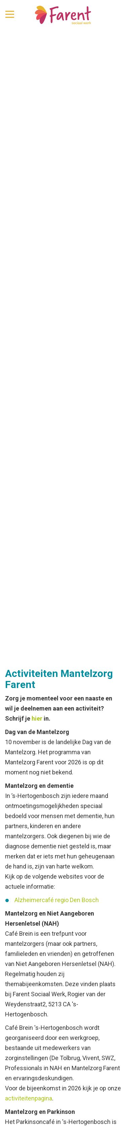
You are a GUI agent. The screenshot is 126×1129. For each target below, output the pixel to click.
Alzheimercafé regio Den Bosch (56, 899)
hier (37, 718)
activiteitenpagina (28, 1098)
